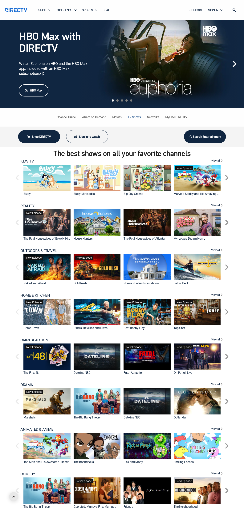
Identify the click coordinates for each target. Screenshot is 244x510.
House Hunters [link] (83, 238)
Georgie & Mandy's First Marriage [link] (95, 506)
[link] (47, 178)
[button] (234, 10)
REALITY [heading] (27, 205)
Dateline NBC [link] (82, 373)
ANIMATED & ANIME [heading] (36, 429)
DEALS (107, 10)
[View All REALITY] (217, 205)
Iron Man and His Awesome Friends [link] (46, 462)
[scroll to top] (14, 496)
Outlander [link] (180, 417)
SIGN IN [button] (215, 10)
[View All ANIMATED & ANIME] (217, 429)
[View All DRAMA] (217, 384)
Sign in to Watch (87, 137)
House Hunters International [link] (141, 283)
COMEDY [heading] (27, 474)
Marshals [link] (29, 417)
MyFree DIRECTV (176, 117)
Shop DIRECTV (38, 137)
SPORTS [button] (90, 10)
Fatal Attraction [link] (133, 373)
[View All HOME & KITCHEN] (217, 295)
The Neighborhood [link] (186, 506)
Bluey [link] (26, 194)
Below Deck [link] (181, 283)
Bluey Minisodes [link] (84, 194)
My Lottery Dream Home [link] (189, 238)
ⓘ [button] (42, 73)
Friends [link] (128, 506)
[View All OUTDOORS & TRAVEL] (217, 250)
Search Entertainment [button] (205, 137)
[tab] (113, 100)
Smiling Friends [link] (184, 462)
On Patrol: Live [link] (183, 373)
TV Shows (134, 117)
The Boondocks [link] (84, 462)
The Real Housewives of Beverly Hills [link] (47, 238)
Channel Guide (66, 117)
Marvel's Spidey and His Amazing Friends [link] (200, 194)
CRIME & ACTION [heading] (34, 340)
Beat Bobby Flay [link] (134, 328)
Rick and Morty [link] (133, 462)
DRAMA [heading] (26, 384)
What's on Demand (94, 117)
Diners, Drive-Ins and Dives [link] (91, 328)
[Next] (234, 64)
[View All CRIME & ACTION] (217, 340)
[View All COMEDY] (217, 474)
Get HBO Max (33, 90)
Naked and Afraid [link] (34, 283)
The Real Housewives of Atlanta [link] (144, 238)
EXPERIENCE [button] (66, 10)
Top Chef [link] (179, 328)
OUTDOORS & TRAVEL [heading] (38, 250)
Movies (117, 117)
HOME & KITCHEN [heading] (35, 295)
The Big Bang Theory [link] (87, 417)
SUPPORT (195, 10)
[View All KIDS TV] (217, 161)
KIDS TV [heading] (27, 161)
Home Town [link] (31, 328)
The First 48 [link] (31, 373)
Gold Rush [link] (80, 283)
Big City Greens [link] (133, 194)
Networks (153, 117)
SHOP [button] (44, 10)
